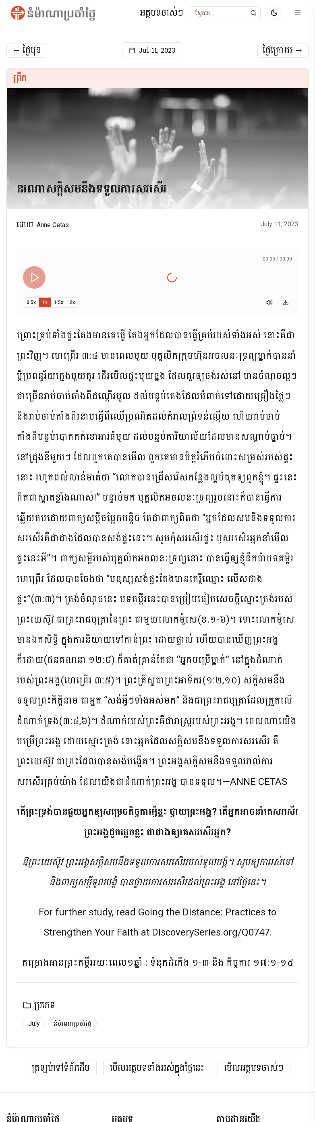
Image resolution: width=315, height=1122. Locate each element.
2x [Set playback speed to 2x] (72, 302)
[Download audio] (285, 302)
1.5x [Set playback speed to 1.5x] (58, 302)
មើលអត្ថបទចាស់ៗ (254, 1068)
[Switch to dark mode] (274, 13)
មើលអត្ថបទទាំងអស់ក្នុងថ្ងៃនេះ (157, 1068)
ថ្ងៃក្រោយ (283, 50)
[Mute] (269, 302)
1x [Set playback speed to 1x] (45, 302)
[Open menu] (298, 13)
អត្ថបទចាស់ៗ (161, 13)
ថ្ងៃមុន (26, 50)
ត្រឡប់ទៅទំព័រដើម (61, 1068)
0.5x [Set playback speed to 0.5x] (31, 302)
